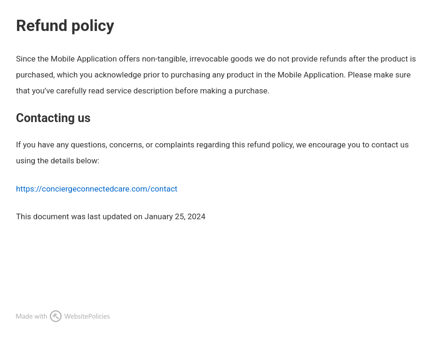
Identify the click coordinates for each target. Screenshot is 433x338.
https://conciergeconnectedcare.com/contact (96, 188)
